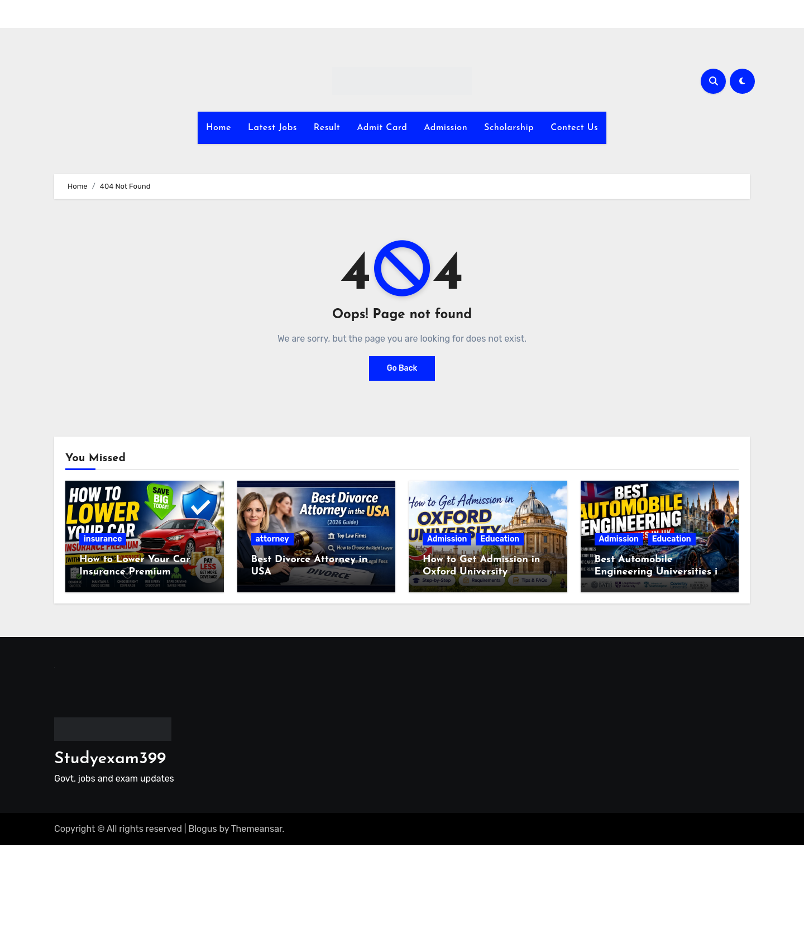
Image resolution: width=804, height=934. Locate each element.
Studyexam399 (110, 759)
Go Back (402, 368)
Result (327, 127)
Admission (445, 127)
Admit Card (382, 127)
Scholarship (509, 127)
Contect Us (574, 127)
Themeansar (257, 828)
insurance (103, 539)
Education (499, 539)
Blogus (203, 828)
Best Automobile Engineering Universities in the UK (659, 571)
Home (218, 127)
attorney (272, 539)
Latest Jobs (272, 127)
